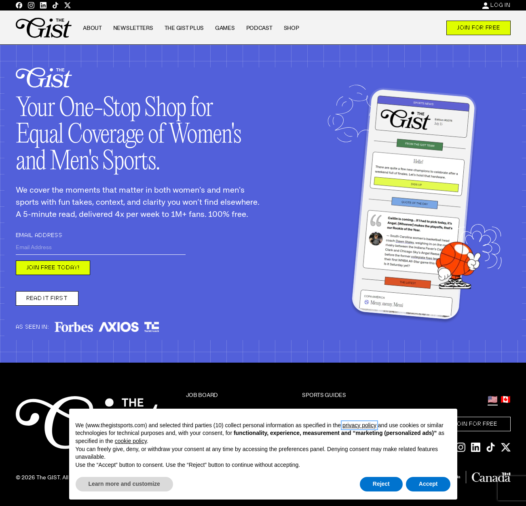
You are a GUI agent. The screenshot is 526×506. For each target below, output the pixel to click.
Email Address (39, 235)
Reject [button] (381, 484)
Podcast (259, 27)
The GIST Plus (184, 27)
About (92, 27)
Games (225, 27)
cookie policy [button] (131, 441)
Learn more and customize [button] (124, 484)
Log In (500, 5)
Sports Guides (324, 395)
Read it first (47, 298)
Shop (291, 27)
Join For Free (478, 27)
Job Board (202, 395)
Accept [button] (428, 484)
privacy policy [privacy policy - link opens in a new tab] (359, 425)
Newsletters (133, 27)
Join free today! (53, 267)
